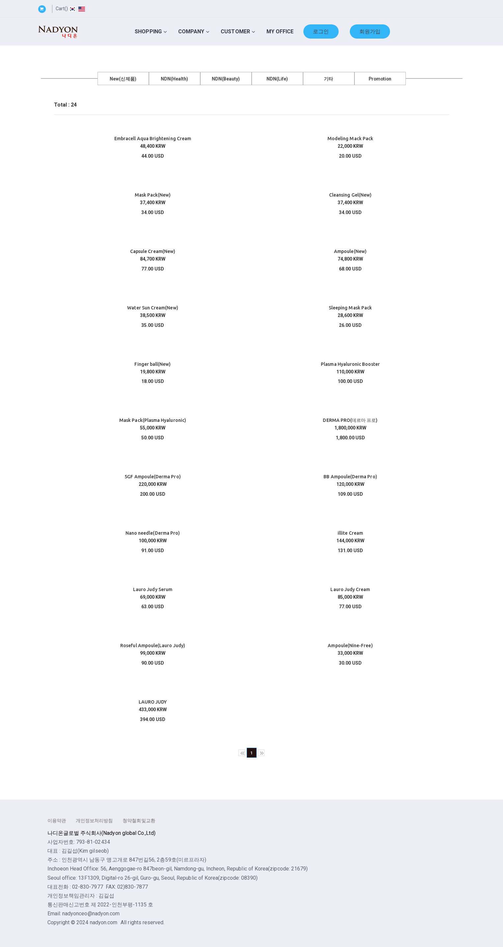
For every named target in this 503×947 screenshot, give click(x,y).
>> (261, 752)
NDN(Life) (277, 78)
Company (191, 31)
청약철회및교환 (139, 820)
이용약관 (56, 820)
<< (241, 752)
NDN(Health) (174, 78)
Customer (235, 31)
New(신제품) (123, 78)
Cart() (62, 8)
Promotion (380, 78)
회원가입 (369, 31)
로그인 (321, 31)
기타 (328, 78)
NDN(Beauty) (226, 78)
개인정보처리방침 (94, 820)
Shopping (148, 31)
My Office (280, 31)
